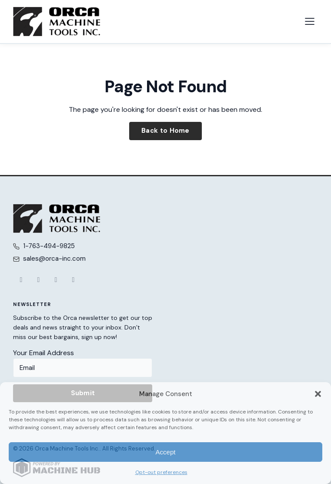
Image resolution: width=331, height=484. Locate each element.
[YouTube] (56, 280)
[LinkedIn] (73, 280)
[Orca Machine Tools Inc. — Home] (56, 21)
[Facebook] (21, 280)
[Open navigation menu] (309, 21)
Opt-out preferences (161, 472)
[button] (318, 394)
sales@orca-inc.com (54, 258)
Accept (166, 452)
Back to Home (165, 130)
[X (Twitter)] (38, 280)
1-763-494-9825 (49, 246)
